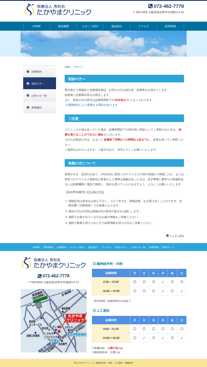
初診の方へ (37, 83)
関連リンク (168, 247)
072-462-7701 (95, 192)
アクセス (143, 26)
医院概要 (63, 26)
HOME (37, 26)
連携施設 (36, 107)
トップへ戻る (176, 235)
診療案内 (36, 71)
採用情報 (170, 26)
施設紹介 (116, 26)
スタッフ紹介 (90, 26)
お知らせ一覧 (39, 95)
